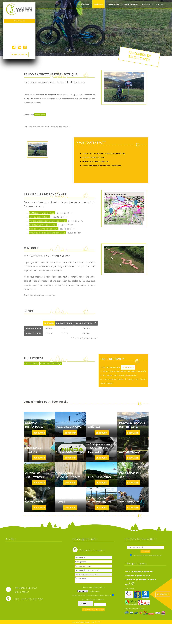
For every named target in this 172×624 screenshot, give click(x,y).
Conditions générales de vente (140, 579)
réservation (39, 114)
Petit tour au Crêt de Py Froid (43, 225)
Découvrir (39, 433)
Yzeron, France (19, 34)
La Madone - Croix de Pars (42, 213)
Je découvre (84, 4)
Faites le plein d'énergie (50, 363)
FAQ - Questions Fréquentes (139, 571)
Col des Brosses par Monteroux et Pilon (47, 221)
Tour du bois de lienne (39, 217)
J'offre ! (160, 4)
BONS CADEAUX (19, 55)
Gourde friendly (31, 363)
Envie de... (98, 4)
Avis (129, 584)
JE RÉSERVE (128, 367)
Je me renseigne (130, 4)
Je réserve (147, 4)
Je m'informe (112, 4)
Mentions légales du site (137, 575)
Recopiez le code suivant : (93, 599)
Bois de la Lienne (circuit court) (43, 229)
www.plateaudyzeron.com (83, 622)
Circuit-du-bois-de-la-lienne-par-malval (47, 233)
